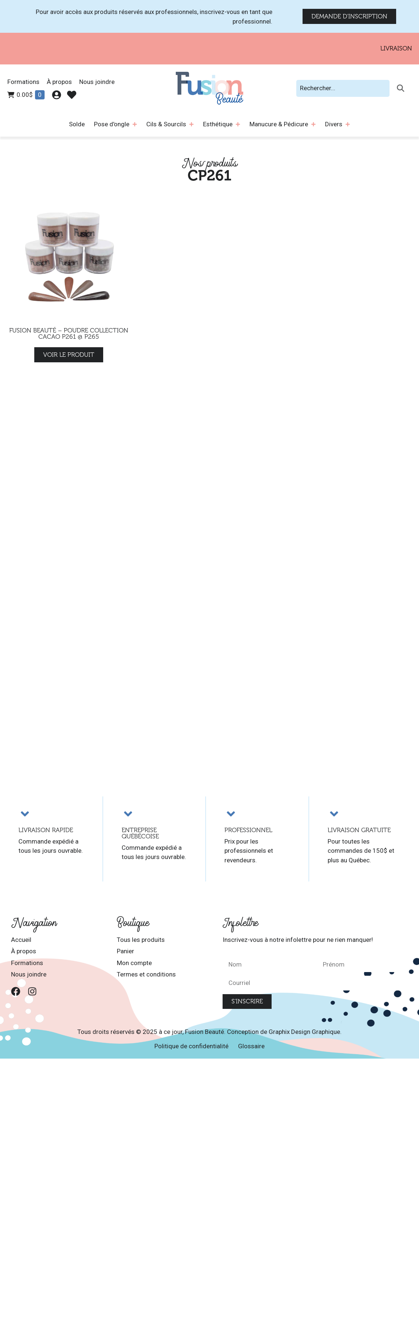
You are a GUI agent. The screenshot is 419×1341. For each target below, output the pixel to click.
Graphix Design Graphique (304, 1031)
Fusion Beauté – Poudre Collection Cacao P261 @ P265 (68, 333)
